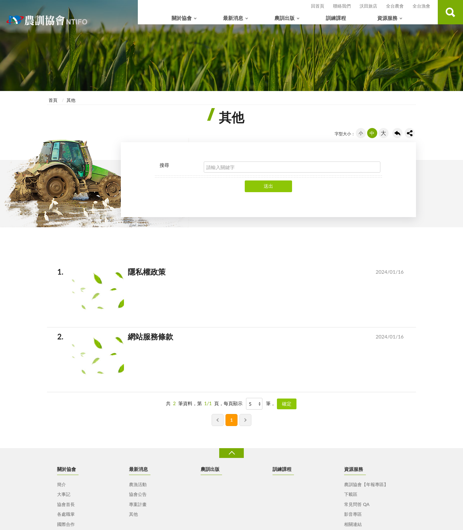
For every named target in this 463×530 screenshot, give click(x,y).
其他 (71, 100)
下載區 (350, 494)
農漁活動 (138, 484)
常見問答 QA (356, 504)
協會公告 (138, 494)
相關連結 (353, 524)
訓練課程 (336, 18)
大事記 (63, 494)
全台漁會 (421, 6)
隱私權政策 (239, 273)
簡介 (61, 484)
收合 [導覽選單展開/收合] (231, 453)
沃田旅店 (368, 6)
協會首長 (66, 504)
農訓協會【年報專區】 (366, 484)
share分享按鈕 (410, 133)
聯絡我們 (342, 6)
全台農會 (395, 6)
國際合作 (66, 524)
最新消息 (233, 18)
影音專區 (353, 514)
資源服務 (387, 18)
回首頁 (317, 6)
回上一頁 (397, 133)
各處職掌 (66, 514)
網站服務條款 (239, 337)
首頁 (53, 100)
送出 (268, 186)
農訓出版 (284, 18)
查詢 (450, 12)
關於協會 (182, 18)
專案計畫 (138, 504)
